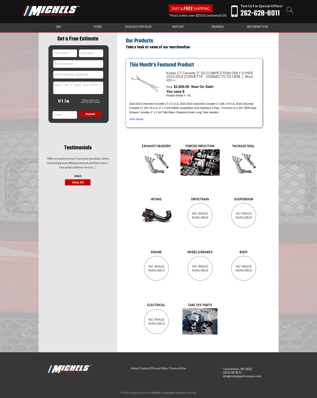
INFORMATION (257, 26)
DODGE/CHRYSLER (138, 26)
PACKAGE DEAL (244, 146)
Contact (145, 368)
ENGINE (156, 252)
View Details (136, 119)
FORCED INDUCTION (199, 146)
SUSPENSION (243, 199)
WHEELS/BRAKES (199, 252)
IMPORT (178, 26)
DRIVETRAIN (200, 199)
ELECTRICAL (156, 305)
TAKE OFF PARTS (200, 305)
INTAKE (156, 199)
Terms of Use (178, 368)
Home (134, 368)
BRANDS (218, 26)
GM (58, 26)
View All (78, 182)
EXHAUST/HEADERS (156, 146)
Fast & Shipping (190, 8)
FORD (98, 26)
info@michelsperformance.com (242, 376)
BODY (244, 252)
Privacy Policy (159, 368)
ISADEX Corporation (163, 392)
